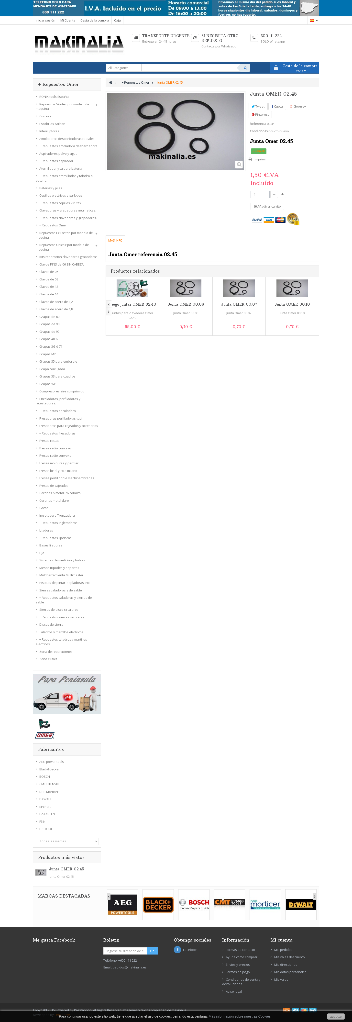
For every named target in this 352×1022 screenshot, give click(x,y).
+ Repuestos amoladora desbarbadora (68, 146)
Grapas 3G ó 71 (50, 346)
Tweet (258, 106)
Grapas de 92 (49, 331)
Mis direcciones (285, 964)
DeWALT (45, 799)
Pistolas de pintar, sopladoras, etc (64, 582)
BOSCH (44, 776)
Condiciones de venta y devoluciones (241, 981)
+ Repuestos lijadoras (55, 538)
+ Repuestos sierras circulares (61, 617)
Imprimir (261, 159)
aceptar (336, 1017)
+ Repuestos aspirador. (56, 161)
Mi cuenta (281, 940)
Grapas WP (47, 384)
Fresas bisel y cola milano (58, 470)
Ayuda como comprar (241, 957)
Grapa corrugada (52, 369)
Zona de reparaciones (56, 651)
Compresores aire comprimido (61, 391)
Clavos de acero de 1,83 (57, 309)
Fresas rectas (49, 440)
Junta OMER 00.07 (239, 304)
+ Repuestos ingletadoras (58, 523)
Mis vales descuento (289, 957)
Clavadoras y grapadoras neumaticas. (67, 210)
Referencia (258, 124)
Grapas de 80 (49, 316)
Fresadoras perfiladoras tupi (60, 418)
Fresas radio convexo (55, 455)
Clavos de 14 (48, 294)
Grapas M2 (47, 354)
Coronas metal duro (54, 500)
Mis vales (281, 979)
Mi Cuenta (67, 20)
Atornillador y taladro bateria (60, 168)
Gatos (43, 508)
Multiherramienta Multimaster (61, 575)
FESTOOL (46, 829)
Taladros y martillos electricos (61, 632)
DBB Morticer (48, 791)
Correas (45, 116)
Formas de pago (238, 972)
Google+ (298, 106)
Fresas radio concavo (55, 448)
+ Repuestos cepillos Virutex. (60, 203)
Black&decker (49, 769)
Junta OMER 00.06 (186, 304)
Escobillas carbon (52, 124)
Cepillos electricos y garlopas (60, 195)
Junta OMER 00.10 (292, 304)
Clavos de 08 (48, 279)
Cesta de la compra (94, 20)
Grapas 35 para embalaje (58, 361)
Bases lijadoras (50, 545)
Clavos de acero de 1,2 (56, 302)
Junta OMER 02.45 (66, 869)
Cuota (277, 106)
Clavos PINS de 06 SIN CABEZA (61, 264)
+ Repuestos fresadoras (57, 433)
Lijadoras (46, 530)
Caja (117, 20)
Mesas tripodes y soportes (59, 568)
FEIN (42, 821)
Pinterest (260, 114)
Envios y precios (238, 964)
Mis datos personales (290, 972)
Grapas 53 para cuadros (57, 376)
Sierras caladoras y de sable (60, 590)
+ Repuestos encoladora (57, 411)
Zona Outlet (48, 659)
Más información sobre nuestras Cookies (240, 1016)
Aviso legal (234, 991)
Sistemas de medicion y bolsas (62, 560)
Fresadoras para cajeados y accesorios (68, 425)
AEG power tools (51, 761)
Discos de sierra (51, 624)
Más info (115, 240)
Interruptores (49, 131)
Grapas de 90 (49, 324)
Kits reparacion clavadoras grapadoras (68, 257)
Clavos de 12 (48, 286)
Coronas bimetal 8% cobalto (60, 493)
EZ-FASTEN (47, 814)
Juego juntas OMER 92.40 (132, 304)
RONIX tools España (54, 96)
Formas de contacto (240, 949)
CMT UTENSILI (49, 784)
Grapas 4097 (48, 339)
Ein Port (45, 806)
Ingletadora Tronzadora (57, 515)
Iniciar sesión (45, 20)
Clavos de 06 (48, 271)
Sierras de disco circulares (58, 609)
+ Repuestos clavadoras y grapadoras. (68, 218)
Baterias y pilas (50, 188)
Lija (41, 553)
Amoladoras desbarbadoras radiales (67, 138)
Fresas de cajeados (53, 485)
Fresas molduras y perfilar (58, 463)
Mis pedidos (283, 949)
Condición (257, 131)
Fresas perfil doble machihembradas (66, 478)
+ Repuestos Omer (53, 225)
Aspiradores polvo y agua (58, 153)
